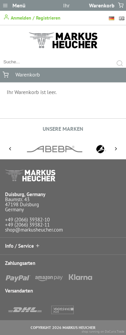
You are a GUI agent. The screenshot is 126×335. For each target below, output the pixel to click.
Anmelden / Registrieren (31, 17)
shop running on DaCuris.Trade (103, 331)
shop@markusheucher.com (34, 229)
